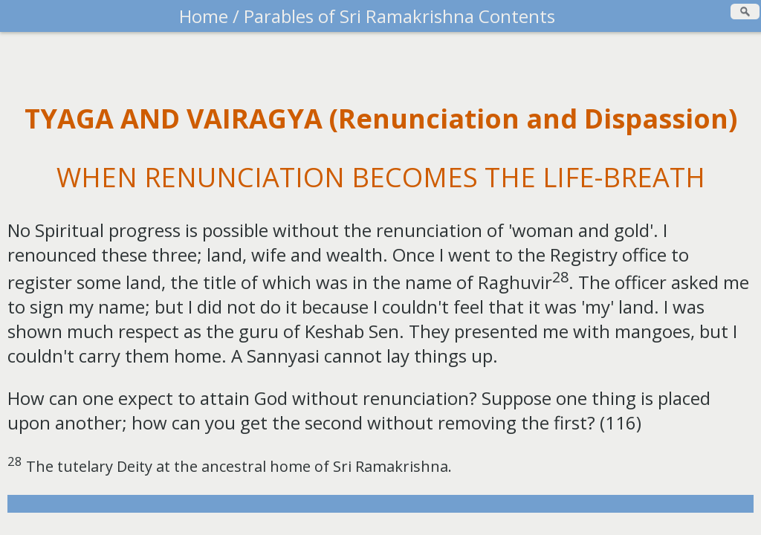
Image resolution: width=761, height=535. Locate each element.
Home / (209, 16)
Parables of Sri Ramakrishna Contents (397, 16)
